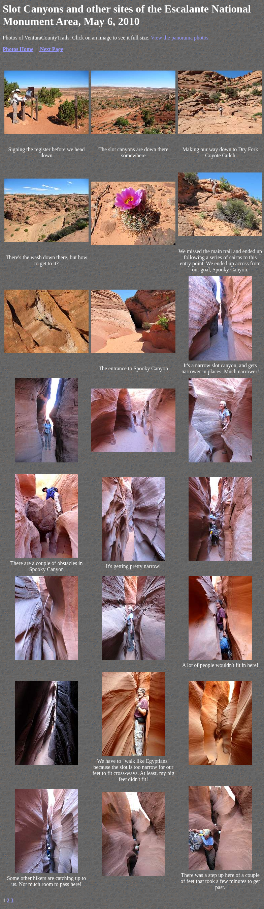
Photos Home (18, 49)
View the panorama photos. (180, 38)
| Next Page (50, 49)
